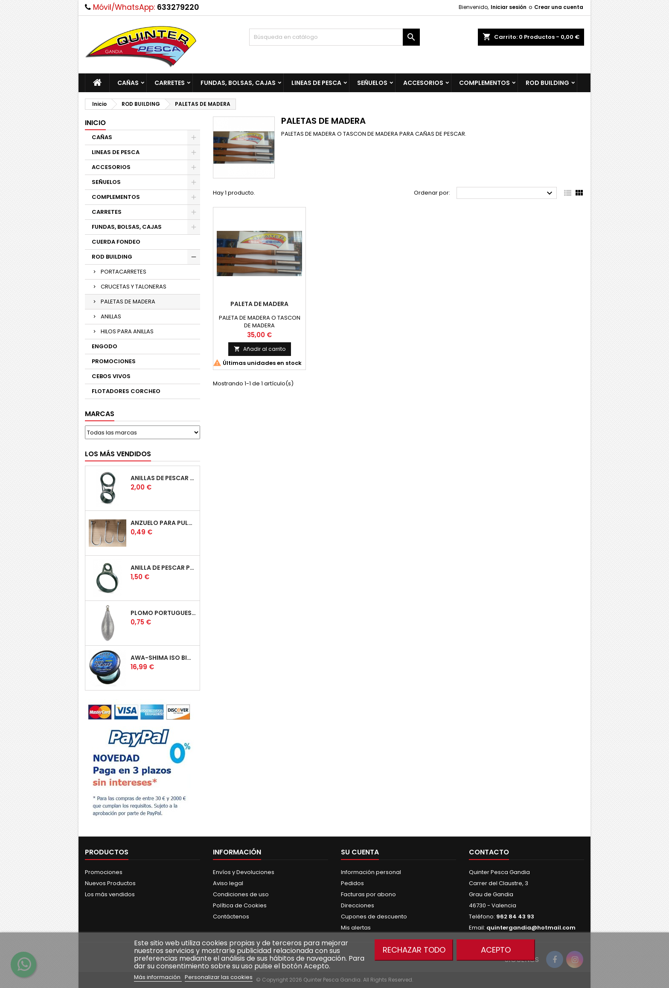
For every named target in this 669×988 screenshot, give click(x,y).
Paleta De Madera (259, 304)
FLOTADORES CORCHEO (126, 391)
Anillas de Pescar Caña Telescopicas (163, 478)
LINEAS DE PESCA (316, 83)
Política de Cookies (240, 905)
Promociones (103, 872)
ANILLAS (111, 316)
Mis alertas (356, 928)
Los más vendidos (118, 454)
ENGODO (104, 346)
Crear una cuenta (558, 7)
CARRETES (169, 83)
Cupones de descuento (374, 916)
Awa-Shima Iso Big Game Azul (163, 657)
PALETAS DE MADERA (128, 301)
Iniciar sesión (508, 7)
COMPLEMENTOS (484, 83)
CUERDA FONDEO (116, 242)
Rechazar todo (414, 949)
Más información (158, 977)
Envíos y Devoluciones (243, 872)
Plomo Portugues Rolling (163, 612)
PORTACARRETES (123, 272)
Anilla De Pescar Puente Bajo (163, 567)
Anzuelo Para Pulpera (163, 522)
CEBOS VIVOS (111, 376)
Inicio (95, 123)
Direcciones (357, 905)
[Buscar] (334, 37)
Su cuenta (360, 852)
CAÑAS (128, 83)
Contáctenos (231, 916)
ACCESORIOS (423, 83)
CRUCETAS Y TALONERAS (133, 287)
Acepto (496, 949)
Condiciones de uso (241, 894)
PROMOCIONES (114, 361)
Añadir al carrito (259, 349)
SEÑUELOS (372, 83)
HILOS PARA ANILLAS (127, 331)
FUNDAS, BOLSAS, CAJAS (238, 83)
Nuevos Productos (110, 883)
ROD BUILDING (547, 83)
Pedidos (352, 883)
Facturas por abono (368, 894)
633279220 (178, 7)
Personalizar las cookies (219, 977)
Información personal (371, 872)
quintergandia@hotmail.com (531, 928)
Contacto (489, 852)
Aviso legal (228, 883)
